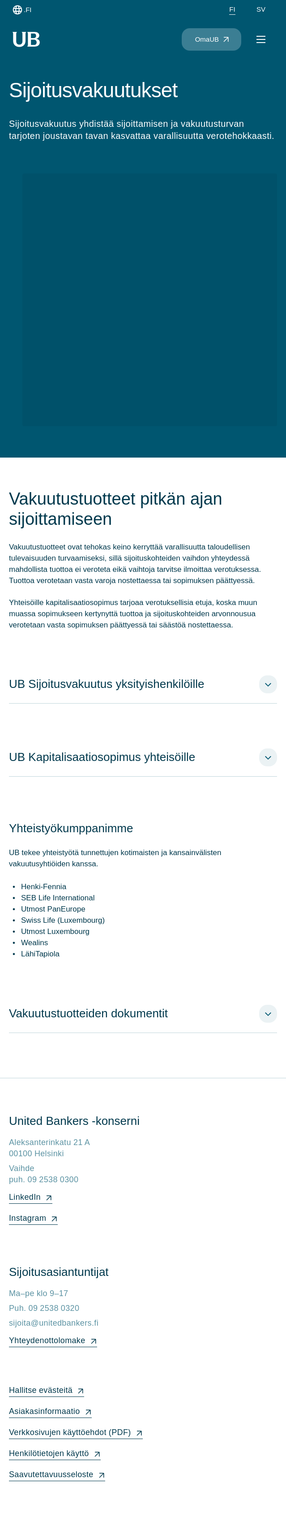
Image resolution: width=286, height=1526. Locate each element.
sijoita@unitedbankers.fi (53, 1322)
